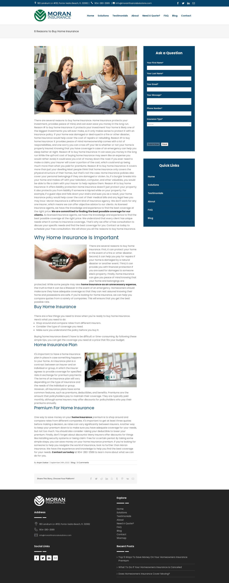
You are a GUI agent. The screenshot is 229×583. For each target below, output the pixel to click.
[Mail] (55, 557)
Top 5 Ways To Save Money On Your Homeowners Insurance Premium (152, 558)
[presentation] (167, 134)
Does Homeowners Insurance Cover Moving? (144, 573)
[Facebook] (36, 557)
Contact (121, 534)
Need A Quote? (125, 523)
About (151, 201)
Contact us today (63, 452)
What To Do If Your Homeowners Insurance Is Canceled (150, 567)
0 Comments (83, 462)
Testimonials (155, 193)
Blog (73, 462)
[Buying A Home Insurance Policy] (85, 80)
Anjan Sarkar (42, 462)
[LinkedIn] (49, 557)
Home (151, 176)
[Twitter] (42, 557)
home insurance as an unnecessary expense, (109, 284)
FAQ (150, 209)
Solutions (153, 185)
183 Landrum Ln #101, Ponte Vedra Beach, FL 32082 (64, 524)
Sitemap (121, 538)
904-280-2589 (100, 3)
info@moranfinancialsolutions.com (134, 3)
